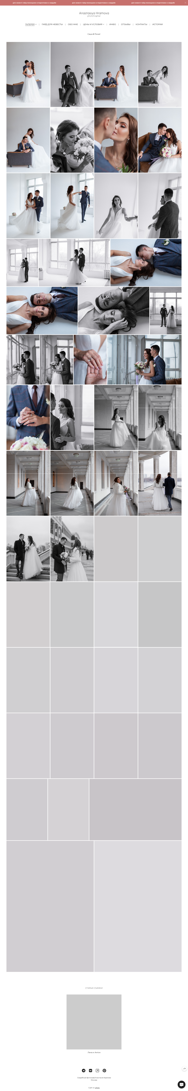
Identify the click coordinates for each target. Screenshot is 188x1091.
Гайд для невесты (52, 24)
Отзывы (125, 24)
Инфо (112, 24)
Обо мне (73, 24)
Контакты (141, 24)
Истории (157, 24)
